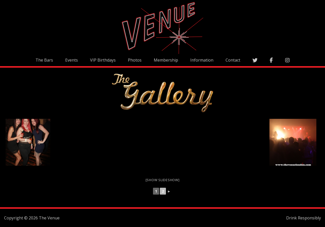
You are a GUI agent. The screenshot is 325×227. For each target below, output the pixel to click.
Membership (166, 60)
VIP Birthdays (103, 60)
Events (71, 60)
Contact (233, 60)
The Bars (44, 60)
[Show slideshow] (163, 180)
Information (201, 60)
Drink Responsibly (303, 218)
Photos (135, 60)
